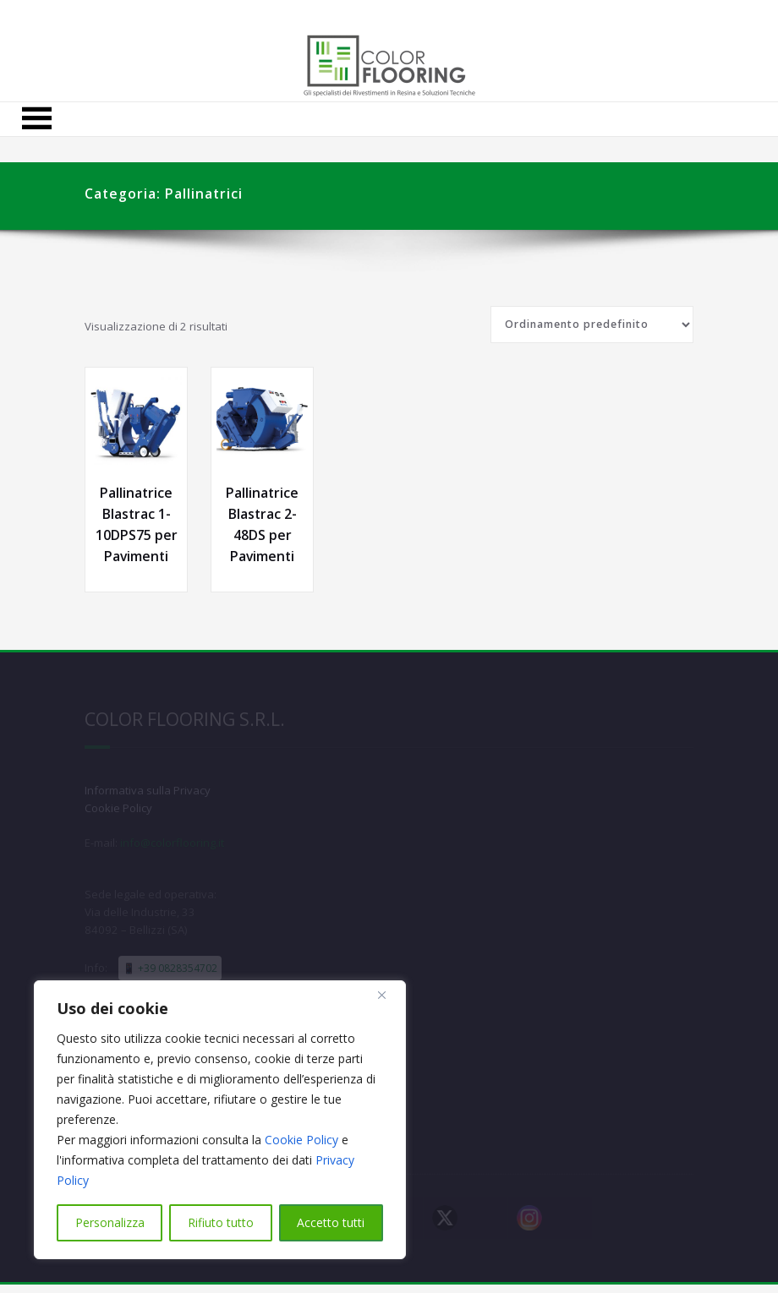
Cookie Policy (301, 1140)
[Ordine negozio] (591, 324)
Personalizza (110, 1222)
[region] (220, 1119)
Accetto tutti (330, 1222)
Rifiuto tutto (221, 1222)
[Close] (388, 995)
